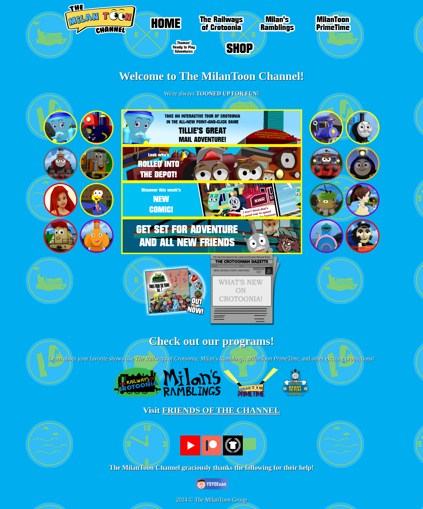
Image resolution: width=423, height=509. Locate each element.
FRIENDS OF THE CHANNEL (221, 410)
